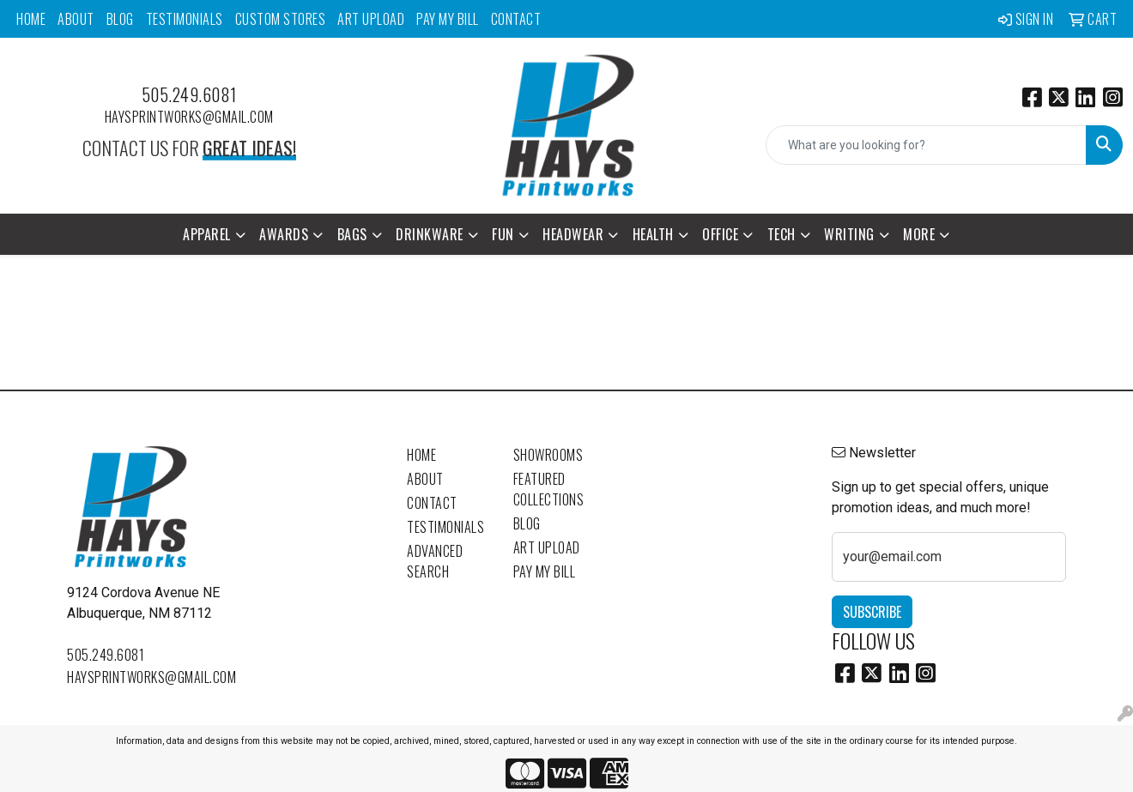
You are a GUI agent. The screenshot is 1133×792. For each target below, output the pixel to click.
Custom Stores (280, 19)
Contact (516, 19)
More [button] (919, 234)
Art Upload (370, 19)
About (76, 19)
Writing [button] (849, 234)
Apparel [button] (207, 234)
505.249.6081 (189, 94)
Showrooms (548, 454)
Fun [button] (503, 234)
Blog (120, 19)
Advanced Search (435, 561)
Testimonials (184, 19)
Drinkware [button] (430, 234)
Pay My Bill (447, 19)
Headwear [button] (572, 234)
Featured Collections (549, 489)
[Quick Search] (926, 145)
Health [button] (653, 234)
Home (30, 19)
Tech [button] (781, 234)
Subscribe (872, 612)
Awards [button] (283, 234)
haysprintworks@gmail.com (189, 116)
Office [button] (720, 234)
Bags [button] (352, 234)
